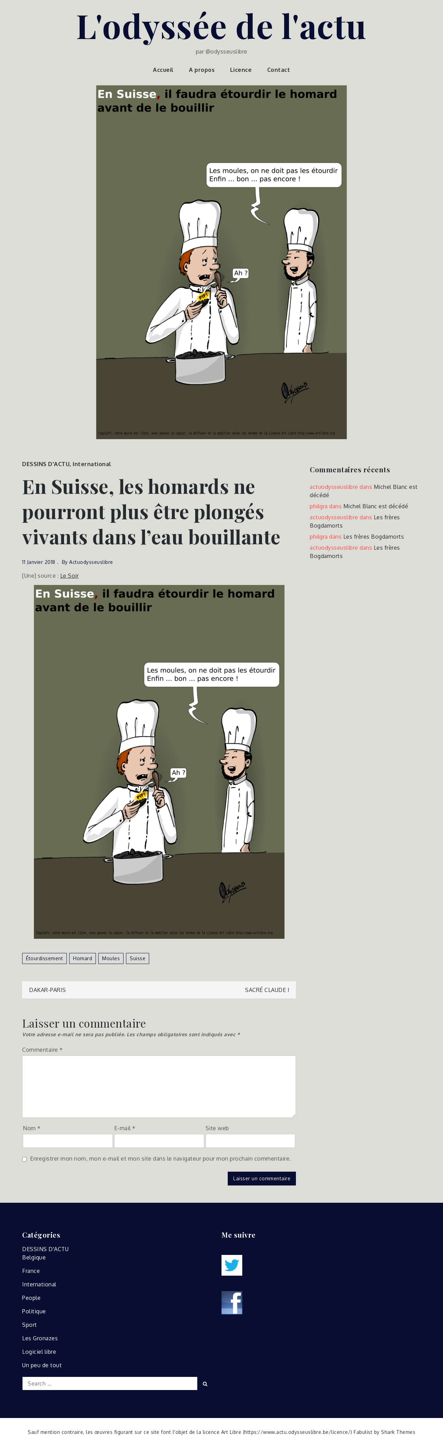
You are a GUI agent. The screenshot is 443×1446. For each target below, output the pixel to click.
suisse (137, 958)
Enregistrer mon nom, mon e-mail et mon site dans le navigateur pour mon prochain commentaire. (160, 1158)
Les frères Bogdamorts (373, 536)
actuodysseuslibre (91, 562)
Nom (32, 1128)
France (31, 1270)
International (92, 464)
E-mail (125, 1128)
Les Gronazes (40, 1338)
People (31, 1297)
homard (82, 958)
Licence (241, 69)
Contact (278, 69)
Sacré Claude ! (267, 989)
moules (111, 958)
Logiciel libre (39, 1351)
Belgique (34, 1257)
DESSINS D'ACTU (46, 464)
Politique (34, 1311)
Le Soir (69, 575)
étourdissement (44, 958)
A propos (202, 69)
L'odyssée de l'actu (221, 25)
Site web (217, 1128)
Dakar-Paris (47, 989)
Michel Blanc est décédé (375, 506)
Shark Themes (398, 1432)
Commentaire (42, 1049)
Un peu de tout (42, 1365)
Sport (29, 1324)
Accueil (163, 69)
